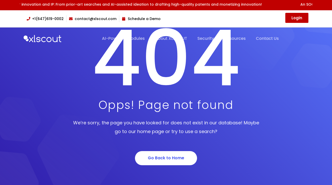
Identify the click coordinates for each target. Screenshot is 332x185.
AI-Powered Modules (123, 38)
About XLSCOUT (171, 38)
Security (205, 38)
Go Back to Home (166, 158)
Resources (235, 38)
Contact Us (267, 38)
